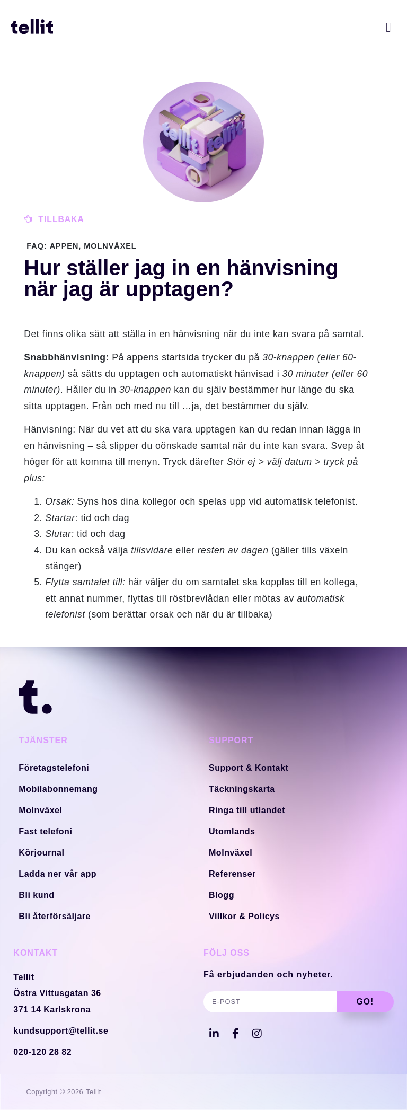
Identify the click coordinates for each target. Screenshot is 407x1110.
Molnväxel (40, 809)
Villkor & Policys (244, 915)
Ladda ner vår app (57, 873)
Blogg (221, 894)
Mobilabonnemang (58, 788)
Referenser (232, 873)
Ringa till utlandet (247, 809)
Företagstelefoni (54, 767)
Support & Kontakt (248, 767)
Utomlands (232, 830)
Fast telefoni (45, 830)
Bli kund (36, 894)
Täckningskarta (242, 788)
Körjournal (41, 852)
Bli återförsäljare (54, 915)
